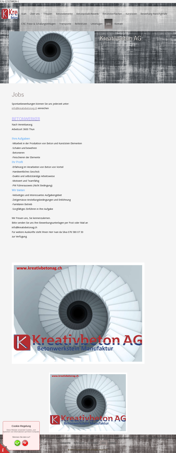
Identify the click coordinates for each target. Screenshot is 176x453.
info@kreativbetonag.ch (24, 108)
